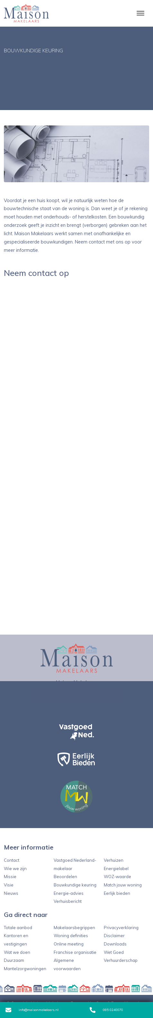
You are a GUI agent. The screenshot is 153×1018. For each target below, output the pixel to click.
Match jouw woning (123, 884)
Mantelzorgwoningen (25, 968)
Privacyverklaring (121, 927)
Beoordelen (65, 876)
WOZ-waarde (117, 876)
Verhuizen (113, 860)
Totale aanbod (18, 927)
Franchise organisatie (75, 952)
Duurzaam (14, 960)
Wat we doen (17, 952)
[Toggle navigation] (140, 13)
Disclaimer (114, 935)
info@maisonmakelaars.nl (32, 1010)
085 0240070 (106, 1010)
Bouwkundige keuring (75, 884)
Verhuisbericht (68, 901)
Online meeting (69, 943)
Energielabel (116, 868)
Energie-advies (69, 893)
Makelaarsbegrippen (74, 927)
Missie (10, 876)
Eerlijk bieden (117, 893)
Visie (9, 884)
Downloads (115, 943)
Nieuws (11, 893)
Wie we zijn (15, 868)
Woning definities (71, 935)
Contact (11, 860)
